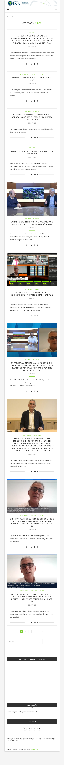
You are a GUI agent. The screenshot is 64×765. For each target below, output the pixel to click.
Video (42, 77)
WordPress (34, 763)
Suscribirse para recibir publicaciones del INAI (22, 726)
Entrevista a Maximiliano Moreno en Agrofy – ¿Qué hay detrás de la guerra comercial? (32, 120)
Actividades (24, 77)
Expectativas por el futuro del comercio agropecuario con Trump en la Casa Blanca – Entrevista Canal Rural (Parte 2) (32, 536)
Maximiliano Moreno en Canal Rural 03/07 (32, 82)
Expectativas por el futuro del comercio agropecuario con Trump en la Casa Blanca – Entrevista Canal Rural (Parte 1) (32, 612)
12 (38, 645)
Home (8, 17)
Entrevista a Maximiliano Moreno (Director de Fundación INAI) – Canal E (32, 301)
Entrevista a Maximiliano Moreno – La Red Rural (32, 156)
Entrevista (32, 32)
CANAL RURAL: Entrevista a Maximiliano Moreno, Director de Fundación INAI (32, 228)
